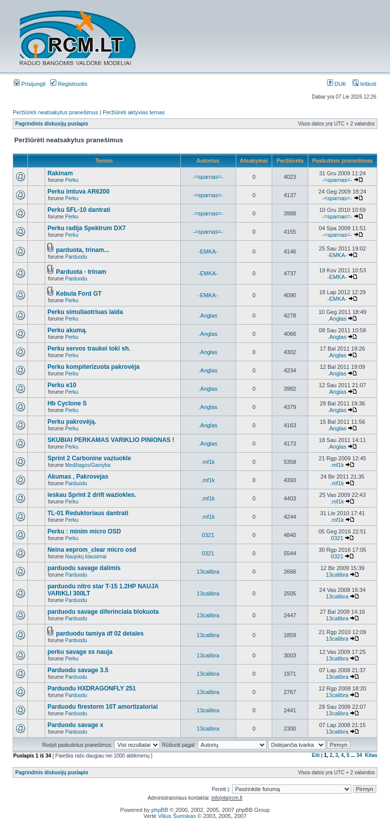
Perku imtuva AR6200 (78, 191)
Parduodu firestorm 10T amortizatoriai (102, 706)
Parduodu (76, 257)
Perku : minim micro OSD (84, 531)
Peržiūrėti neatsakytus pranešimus (55, 112)
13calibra (208, 572)
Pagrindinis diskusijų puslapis (51, 124)
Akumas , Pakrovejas (77, 476)
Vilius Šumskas (177, 816)
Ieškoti (364, 84)
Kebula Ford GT (79, 293)
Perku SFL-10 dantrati (78, 209)
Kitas (371, 755)
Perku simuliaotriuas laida (85, 312)
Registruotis (68, 84)
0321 (208, 535)
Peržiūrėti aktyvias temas (134, 112)
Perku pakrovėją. (71, 421)
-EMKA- (208, 251)
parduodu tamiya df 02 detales (100, 633)
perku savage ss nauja (79, 651)
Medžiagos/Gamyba (87, 465)
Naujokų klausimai (85, 556)
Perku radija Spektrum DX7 (86, 228)
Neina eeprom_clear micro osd (91, 549)
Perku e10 (61, 385)
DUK (336, 84)
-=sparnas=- (208, 177)
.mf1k (208, 462)
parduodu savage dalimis (83, 568)
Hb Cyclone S (66, 403)
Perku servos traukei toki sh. (88, 348)
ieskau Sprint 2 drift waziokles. (91, 494)
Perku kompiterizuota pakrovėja (93, 366)
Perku (71, 180)
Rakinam (60, 173)
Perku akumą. (67, 330)
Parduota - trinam (81, 271)
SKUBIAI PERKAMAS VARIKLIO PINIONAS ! (110, 440)
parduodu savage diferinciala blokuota (102, 611)
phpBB (159, 810)
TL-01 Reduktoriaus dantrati (87, 513)
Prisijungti (30, 84)
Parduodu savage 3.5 (77, 670)
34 (359, 755)
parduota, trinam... (82, 250)
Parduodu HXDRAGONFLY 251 (91, 688)
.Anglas (208, 315)
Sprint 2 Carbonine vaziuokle (89, 458)
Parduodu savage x (75, 725)
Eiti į (317, 755)
